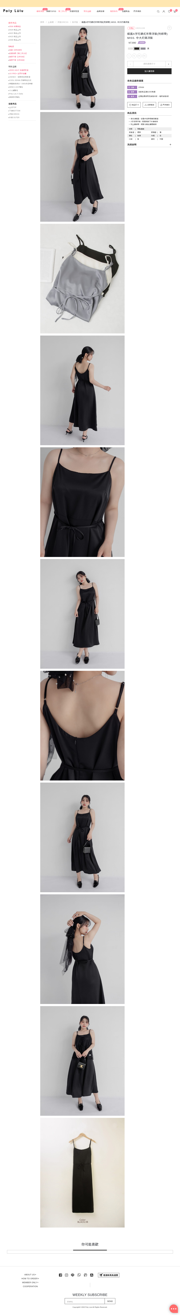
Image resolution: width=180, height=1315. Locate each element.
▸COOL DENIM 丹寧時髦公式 (19, 80)
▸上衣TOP (12, 107)
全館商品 (12, 104)
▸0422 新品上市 (14, 33)
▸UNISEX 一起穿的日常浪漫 (19, 77)
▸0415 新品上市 (14, 37)
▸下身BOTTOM (14, 111)
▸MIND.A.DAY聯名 (15, 87)
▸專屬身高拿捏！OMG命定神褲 (20, 84)
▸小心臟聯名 (13, 90)
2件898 (142, 42)
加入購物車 (149, 71)
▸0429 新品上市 (14, 30)
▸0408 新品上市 (14, 40)
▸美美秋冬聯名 (14, 97)
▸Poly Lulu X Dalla (15, 94)
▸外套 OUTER (13, 117)
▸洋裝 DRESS (13, 114)
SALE (11, 46)
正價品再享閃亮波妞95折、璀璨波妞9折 (153, 96)
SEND (110, 1301)
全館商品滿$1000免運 (146, 92)
